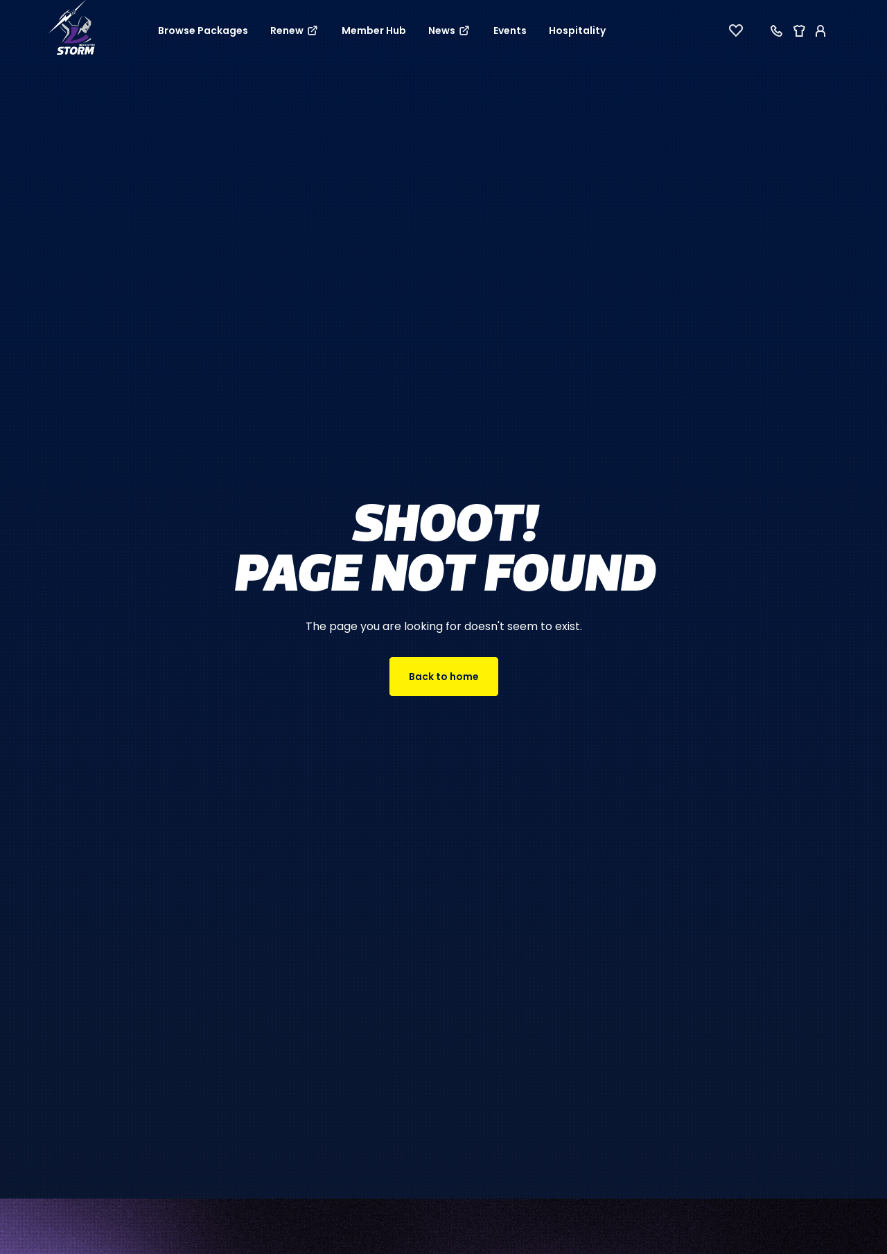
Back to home (444, 676)
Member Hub (374, 30)
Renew (294, 30)
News (449, 30)
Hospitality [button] (577, 30)
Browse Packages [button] (203, 30)
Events (510, 30)
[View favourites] (735, 30)
